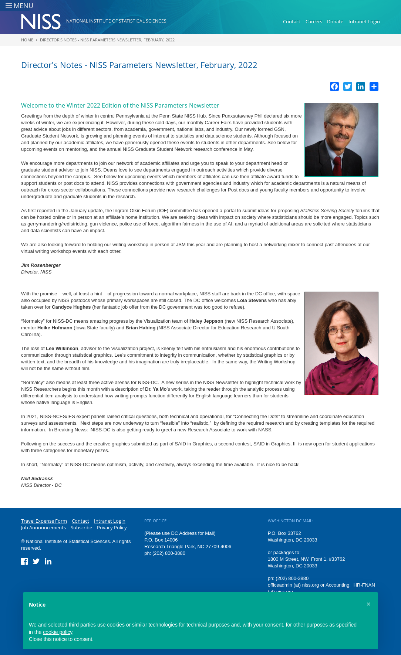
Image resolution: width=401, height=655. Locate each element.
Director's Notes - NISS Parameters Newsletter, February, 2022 (107, 40)
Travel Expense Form (44, 520)
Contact (291, 21)
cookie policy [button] (57, 632)
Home (27, 40)
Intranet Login (364, 21)
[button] (368, 604)
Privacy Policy (112, 527)
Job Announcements (43, 527)
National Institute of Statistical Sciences (116, 21)
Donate (335, 21)
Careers (314, 21)
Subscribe (81, 527)
